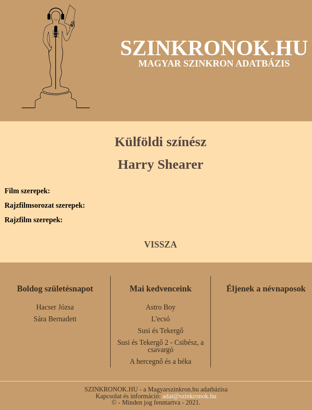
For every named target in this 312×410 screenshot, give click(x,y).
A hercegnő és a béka (160, 361)
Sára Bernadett (55, 319)
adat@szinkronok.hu (189, 396)
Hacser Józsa (55, 307)
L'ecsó (160, 319)
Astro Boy (161, 307)
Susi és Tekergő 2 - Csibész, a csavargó (160, 345)
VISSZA (160, 244)
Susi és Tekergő (161, 330)
